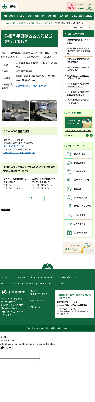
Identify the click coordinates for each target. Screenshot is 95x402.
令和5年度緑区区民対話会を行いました (78, 69)
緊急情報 (71, 8)
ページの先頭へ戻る (47, 268)
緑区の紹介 (23, 23)
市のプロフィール (45, 283)
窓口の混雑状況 (80, 198)
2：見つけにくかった (43, 188)
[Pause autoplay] (67, 135)
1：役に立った (12, 185)
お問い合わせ (34, 307)
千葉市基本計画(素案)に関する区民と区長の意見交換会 (78, 51)
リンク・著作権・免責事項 (44, 277)
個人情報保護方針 (66, 277)
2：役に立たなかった (15, 188)
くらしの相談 (79, 215)
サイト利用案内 (22, 277)
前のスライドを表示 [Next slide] (91, 135)
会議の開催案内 (80, 232)
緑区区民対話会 (46, 23)
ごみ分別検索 (79, 171)
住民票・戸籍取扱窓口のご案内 (78, 131)
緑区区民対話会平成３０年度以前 (78, 41)
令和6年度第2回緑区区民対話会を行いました (78, 93)
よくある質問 (79, 224)
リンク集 (61, 283)
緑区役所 (13, 23)
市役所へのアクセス (37, 300)
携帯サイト (29, 283)
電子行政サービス (81, 180)
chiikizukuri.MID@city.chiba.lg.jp (19, 153)
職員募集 (78, 189)
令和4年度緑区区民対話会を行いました (78, 60)
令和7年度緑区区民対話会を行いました (78, 101)
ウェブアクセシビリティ (10, 283)
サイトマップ (6, 277)
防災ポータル (79, 154)
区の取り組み (34, 23)
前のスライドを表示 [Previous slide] (87, 135)
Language (80, 8)
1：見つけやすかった (43, 185)
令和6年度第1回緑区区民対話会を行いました (78, 85)
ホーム (5, 23)
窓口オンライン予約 (82, 206)
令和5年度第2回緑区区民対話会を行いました (78, 77)
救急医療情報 (79, 163)
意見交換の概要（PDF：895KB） (32, 86)
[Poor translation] (8, 348)
